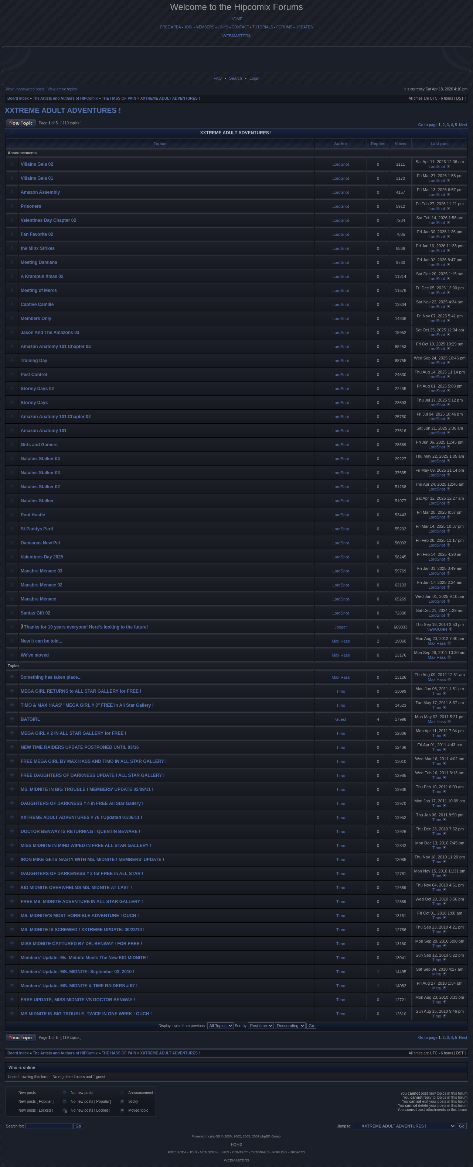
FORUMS (284, 27)
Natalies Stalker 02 (40, 486)
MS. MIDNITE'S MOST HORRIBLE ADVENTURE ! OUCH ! (80, 915)
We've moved (35, 655)
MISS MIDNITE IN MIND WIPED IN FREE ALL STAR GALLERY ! (86, 845)
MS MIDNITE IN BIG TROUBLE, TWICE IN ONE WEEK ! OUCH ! (86, 1013)
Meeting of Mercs (39, 290)
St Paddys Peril (37, 528)
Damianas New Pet (40, 542)
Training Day (34, 360)
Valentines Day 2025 (42, 557)
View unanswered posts (25, 89)
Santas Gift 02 (35, 613)
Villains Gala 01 (37, 178)
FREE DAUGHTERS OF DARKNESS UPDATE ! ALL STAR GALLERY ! (93, 775)
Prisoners (31, 206)
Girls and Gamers (39, 444)
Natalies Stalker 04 (40, 458)
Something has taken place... (51, 677)
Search (235, 78)
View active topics (62, 89)
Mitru (436, 974)
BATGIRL (30, 719)
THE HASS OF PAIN (119, 98)
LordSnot (341, 164)
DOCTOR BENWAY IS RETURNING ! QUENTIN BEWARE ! (80, 831)
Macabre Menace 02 (41, 585)
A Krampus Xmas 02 (42, 276)
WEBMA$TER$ (236, 36)
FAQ (218, 78)
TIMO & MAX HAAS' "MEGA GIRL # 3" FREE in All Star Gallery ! (87, 705)
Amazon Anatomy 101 (44, 430)
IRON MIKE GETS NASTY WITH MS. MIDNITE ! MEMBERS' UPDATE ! (92, 859)
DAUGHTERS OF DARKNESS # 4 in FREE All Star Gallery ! (82, 803)
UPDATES (304, 27)
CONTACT (240, 27)
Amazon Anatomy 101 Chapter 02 (56, 416)
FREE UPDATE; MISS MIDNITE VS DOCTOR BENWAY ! (78, 999)
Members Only (36, 318)
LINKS (223, 27)
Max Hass (341, 641)
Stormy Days (34, 402)
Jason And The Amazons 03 (50, 332)
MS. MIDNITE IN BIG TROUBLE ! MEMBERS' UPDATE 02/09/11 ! (87, 789)
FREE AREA (170, 27)
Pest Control (34, 374)
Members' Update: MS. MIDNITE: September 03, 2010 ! (78, 971)
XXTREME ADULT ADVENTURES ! (170, 98)
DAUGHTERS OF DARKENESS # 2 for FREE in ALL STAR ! (82, 873)
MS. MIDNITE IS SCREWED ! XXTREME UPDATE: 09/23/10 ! (82, 929)
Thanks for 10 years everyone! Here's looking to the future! (86, 627)
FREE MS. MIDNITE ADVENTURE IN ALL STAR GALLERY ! (82, 901)
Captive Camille (37, 304)
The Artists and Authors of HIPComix (65, 98)
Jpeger (340, 627)
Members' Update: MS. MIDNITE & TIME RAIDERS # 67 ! (79, 985)
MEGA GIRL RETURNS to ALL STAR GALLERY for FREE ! (81, 691)
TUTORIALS (262, 27)
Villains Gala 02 (37, 164)
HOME (237, 19)
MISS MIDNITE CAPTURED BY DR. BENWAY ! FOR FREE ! (81, 943)
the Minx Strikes (38, 248)
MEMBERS (205, 27)
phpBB (215, 1136)
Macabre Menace (38, 599)
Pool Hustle (33, 514)
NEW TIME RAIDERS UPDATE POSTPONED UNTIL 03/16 (80, 747)
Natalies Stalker (37, 500)
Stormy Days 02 (37, 388)
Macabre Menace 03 (41, 571)
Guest (340, 719)
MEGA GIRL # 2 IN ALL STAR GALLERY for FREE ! (73, 733)
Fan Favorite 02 (37, 234)
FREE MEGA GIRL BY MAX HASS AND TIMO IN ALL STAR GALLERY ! (94, 761)
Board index (18, 98)
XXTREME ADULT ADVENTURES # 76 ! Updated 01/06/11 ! (81, 817)
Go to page (428, 125)
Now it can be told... (41, 641)
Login (254, 78)
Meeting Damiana (39, 262)
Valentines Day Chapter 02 (48, 220)
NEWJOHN (436, 629)
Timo (340, 691)
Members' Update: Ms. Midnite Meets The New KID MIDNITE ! (85, 957)
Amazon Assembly (40, 192)
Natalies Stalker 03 (40, 472)
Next (463, 125)
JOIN (188, 27)
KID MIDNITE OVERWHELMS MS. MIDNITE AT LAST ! (76, 887)
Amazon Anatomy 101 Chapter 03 (56, 346)
